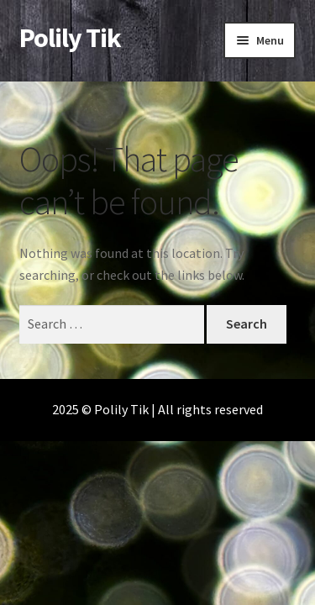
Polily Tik (70, 38)
